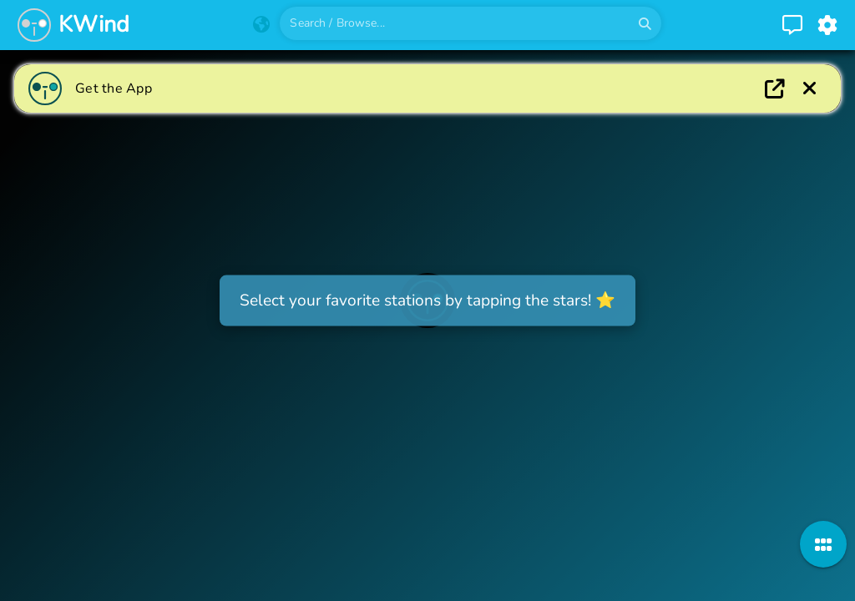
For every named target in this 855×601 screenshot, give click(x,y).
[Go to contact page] (792, 25)
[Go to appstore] (454, 88)
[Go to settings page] (827, 25)
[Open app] (774, 88)
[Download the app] (809, 88)
